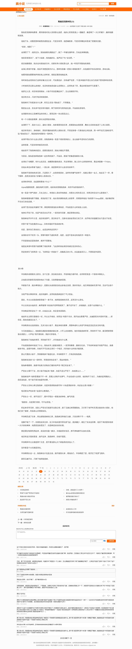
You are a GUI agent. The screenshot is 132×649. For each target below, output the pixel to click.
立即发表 (111, 541)
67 (40, 478)
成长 (85, 26)
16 (105, 468)
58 (96, 475)
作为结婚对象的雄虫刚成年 (75, 512)
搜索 (112, 3)
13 (92, 468)
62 (19, 478)
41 (23, 475)
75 (75, 478)
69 (49, 478)
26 (53, 471)
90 (45, 481)
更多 (113, 505)
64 (28, 478)
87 (32, 481)
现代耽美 (111, 15)
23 (40, 471)
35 (92, 471)
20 (28, 471)
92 (53, 481)
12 (88, 468)
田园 (82, 26)
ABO (88, 26)
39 (109, 471)
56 (87, 475)
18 (19, 471)
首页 (106, 15)
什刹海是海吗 (24, 490)
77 (83, 478)
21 (32, 471)
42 (28, 475)
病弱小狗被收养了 (72, 499)
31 (75, 471)
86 (28, 481)
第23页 (35, 468)
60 (105, 475)
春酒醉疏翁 (46, 26)
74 (70, 478)
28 (62, 471)
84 (19, 481)
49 (58, 475)
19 (23, 471)
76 (79, 478)
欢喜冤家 (72, 26)
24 (45, 471)
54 (79, 475)
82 (105, 478)
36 (96, 471)
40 (19, 475)
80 (96, 478)
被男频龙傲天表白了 (72, 496)
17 (109, 468)
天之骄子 (78, 26)
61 (109, 475)
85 (23, 481)
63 (23, 478)
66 (36, 478)
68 (45, 478)
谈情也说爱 (27, 522)
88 (36, 481)
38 (105, 471)
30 (70, 471)
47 (49, 475)
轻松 (91, 26)
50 (62, 475)
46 (45, 475)
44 (36, 475)
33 (83, 471)
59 (100, 475)
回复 (113, 549)
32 (79, 471)
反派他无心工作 (71, 509)
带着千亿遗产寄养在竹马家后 (29, 493)
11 (84, 468)
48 (53, 475)
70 (53, 478)
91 (49, 481)
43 (32, 475)
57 (92, 475)
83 (109, 478)
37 (100, 471)
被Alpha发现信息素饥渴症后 (75, 493)
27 (58, 471)
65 (32, 478)
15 (101, 468)
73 (66, 478)
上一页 (28, 468)
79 (92, 478)
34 (87, 471)
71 (58, 478)
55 (83, 475)
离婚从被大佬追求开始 (27, 496)
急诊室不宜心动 (25, 499)
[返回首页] (66, 526)
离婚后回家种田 (25, 509)
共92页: (21, 468)
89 (40, 481)
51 (66, 475)
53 (75, 475)
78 (87, 478)
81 (100, 478)
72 (62, 478)
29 (66, 471)
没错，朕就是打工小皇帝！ (75, 490)
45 (40, 475)
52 (70, 475)
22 (36, 471)
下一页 (42, 468)
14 (97, 468)
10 (79, 468)
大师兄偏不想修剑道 (26, 512)
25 (49, 471)
